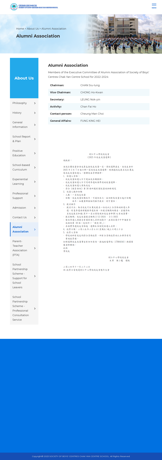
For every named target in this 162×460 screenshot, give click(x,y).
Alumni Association (54, 28)
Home (20, 28)
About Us (33, 28)
